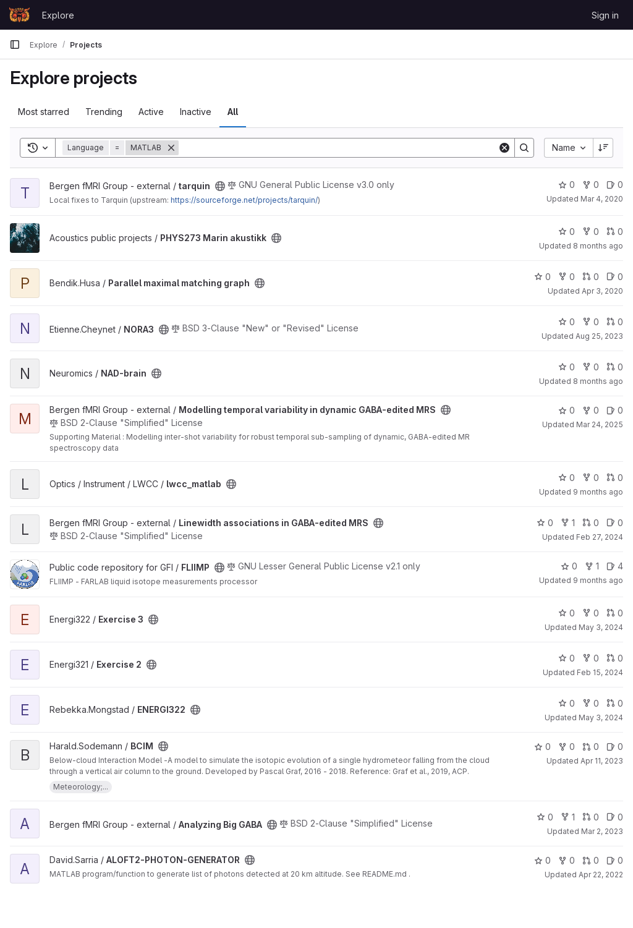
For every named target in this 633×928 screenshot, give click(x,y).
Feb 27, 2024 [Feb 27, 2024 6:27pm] (599, 537)
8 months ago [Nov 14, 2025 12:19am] (598, 245)
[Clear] (504, 147)
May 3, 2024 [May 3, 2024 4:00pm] (601, 717)
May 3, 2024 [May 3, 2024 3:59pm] (601, 627)
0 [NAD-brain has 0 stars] (566, 367)
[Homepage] (19, 15)
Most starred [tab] (43, 111)
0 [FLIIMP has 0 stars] (569, 566)
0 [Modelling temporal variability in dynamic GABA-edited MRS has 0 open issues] (614, 410)
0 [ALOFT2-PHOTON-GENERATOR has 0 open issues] (614, 860)
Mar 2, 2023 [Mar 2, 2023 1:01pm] (602, 831)
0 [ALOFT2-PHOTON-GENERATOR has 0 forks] (566, 860)
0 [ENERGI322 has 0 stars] (566, 703)
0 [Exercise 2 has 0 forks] (590, 658)
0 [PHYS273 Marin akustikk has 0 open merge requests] (614, 231)
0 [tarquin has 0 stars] (566, 184)
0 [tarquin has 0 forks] (590, 184)
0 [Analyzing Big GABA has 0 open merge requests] (590, 817)
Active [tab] (151, 111)
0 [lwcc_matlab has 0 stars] (566, 477)
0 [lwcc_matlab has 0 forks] (590, 477)
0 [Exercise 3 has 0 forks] (590, 613)
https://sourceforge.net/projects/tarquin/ (244, 200)
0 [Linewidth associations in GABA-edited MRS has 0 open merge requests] (590, 522)
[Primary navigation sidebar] (15, 44)
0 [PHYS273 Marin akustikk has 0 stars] (566, 231)
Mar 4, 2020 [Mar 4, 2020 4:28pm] (601, 198)
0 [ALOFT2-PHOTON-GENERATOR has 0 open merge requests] (590, 860)
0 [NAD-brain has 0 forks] (590, 367)
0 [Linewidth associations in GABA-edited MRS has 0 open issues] (614, 522)
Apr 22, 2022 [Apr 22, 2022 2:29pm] (601, 874)
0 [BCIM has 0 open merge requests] (590, 746)
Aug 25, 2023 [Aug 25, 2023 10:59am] (599, 336)
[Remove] (171, 147)
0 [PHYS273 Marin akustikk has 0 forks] (590, 231)
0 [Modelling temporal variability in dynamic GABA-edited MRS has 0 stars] (566, 410)
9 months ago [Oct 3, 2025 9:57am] (598, 580)
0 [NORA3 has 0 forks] (590, 322)
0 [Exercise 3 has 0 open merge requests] (614, 613)
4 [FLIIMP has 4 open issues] (614, 566)
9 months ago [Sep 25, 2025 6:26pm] (598, 491)
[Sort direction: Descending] (603, 148)
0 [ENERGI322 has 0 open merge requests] (614, 703)
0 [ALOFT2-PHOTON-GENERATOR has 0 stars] (542, 860)
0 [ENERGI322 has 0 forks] (590, 703)
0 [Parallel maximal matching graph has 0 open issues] (614, 276)
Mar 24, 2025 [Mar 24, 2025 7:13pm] (599, 424)
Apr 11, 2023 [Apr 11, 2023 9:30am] (601, 760)
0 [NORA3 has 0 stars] (566, 322)
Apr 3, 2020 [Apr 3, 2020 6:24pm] (602, 291)
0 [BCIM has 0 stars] (542, 746)
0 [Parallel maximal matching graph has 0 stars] (542, 276)
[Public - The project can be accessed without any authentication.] (220, 186)
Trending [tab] (103, 111)
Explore (58, 15)
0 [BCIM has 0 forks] (566, 746)
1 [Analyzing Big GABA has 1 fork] (568, 817)
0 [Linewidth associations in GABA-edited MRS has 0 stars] (545, 522)
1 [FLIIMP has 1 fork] (592, 566)
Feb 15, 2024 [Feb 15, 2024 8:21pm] (600, 672)
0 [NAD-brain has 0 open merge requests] (614, 367)
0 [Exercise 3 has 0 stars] (566, 613)
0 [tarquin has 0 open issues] (614, 184)
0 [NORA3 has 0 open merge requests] (614, 322)
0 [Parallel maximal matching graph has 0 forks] (566, 276)
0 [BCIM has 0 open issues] (614, 746)
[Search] (338, 147)
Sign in (605, 15)
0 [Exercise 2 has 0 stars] (566, 658)
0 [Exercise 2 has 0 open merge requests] (614, 658)
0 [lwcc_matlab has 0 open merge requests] (614, 477)
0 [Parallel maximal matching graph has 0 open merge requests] (590, 276)
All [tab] (232, 111)
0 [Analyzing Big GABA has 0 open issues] (614, 817)
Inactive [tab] (195, 111)
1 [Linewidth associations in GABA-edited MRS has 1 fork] (568, 522)
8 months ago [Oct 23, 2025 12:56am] (598, 381)
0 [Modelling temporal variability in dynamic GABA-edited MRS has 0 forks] (590, 410)
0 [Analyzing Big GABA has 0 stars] (545, 817)
